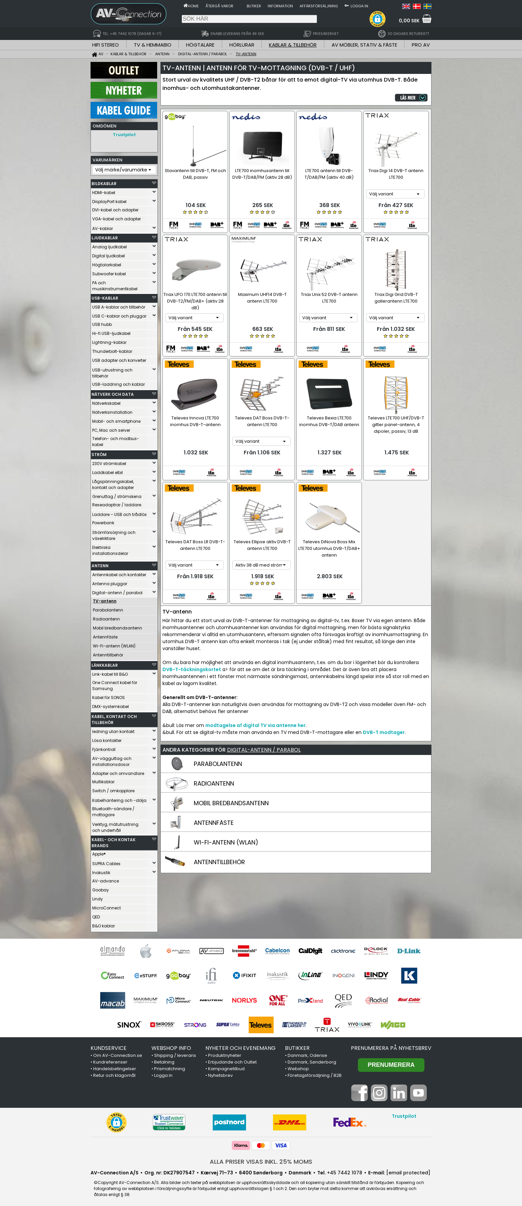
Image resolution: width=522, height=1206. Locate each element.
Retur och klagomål (114, 1074)
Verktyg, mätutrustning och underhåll (115, 826)
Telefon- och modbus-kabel (115, 440)
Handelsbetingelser (114, 1067)
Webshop (298, 1067)
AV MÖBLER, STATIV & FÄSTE (364, 44)
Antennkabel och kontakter (119, 573)
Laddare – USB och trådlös (119, 513)
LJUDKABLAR (105, 236)
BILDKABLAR (104, 182)
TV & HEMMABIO (152, 44)
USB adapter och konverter (119, 359)
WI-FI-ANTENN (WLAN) (226, 839)
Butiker (254, 6)
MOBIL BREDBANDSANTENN (231, 800)
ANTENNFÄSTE (214, 819)
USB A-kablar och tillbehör (118, 305)
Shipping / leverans (175, 1054)
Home (193, 6)
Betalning (164, 1060)
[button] (378, 19)
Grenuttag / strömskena (116, 495)
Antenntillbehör (108, 653)
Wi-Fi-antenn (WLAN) (114, 644)
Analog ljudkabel (109, 245)
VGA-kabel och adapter (116, 217)
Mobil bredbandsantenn (117, 626)
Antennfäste (105, 635)
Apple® (99, 852)
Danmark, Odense (307, 1054)
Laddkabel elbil (107, 471)
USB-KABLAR (105, 296)
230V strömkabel (109, 462)
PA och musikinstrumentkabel (114, 284)
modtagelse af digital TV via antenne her (255, 722)
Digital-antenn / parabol (117, 591)
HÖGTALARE (200, 44)
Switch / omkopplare (113, 789)
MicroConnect (106, 906)
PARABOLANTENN (218, 760)
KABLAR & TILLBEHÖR (293, 44)
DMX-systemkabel (110, 705)
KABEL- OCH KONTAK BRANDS (113, 841)
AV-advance (105, 879)
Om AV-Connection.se (117, 1054)
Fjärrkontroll (104, 748)
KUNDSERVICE (109, 1046)
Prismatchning (169, 1067)
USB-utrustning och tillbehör (112, 371)
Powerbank (103, 521)
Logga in (359, 6)
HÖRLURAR (241, 44)
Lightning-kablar (109, 341)
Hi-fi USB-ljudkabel (111, 332)
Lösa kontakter (107, 739)
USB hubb (102, 323)
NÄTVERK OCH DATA (113, 392)
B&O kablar (103, 924)
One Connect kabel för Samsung (114, 684)
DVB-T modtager (384, 729)
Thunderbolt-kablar (112, 350)
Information (280, 6)
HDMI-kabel (103, 191)
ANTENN (100, 564)
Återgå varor (219, 6)
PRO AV (421, 44)
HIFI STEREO (105, 44)
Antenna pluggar (109, 582)
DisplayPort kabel (109, 200)
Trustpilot (124, 134)
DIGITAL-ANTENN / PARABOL (264, 746)
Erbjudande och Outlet (232, 1060)
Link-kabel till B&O (110, 672)
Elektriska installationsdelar (110, 549)
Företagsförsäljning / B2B (315, 1074)
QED (96, 915)
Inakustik (101, 871)
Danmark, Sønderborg (312, 1060)
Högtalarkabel (106, 263)
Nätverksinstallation (112, 410)
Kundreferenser (110, 1060)
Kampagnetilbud (226, 1067)
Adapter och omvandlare (118, 772)
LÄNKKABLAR (105, 663)
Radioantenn (106, 617)
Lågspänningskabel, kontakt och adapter (113, 483)
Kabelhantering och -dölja (119, 799)
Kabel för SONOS (108, 696)
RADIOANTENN (214, 780)
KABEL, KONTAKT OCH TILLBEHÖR (114, 718)
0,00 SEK (409, 20)
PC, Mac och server (111, 428)
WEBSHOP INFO (171, 1046)
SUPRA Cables (106, 862)
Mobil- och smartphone (116, 419)
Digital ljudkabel (108, 254)
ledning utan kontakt (113, 730)
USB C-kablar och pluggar (119, 314)
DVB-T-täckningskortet (191, 666)
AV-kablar (102, 227)
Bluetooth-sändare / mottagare (113, 810)
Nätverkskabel (106, 401)
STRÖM (99, 453)
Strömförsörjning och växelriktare (113, 534)
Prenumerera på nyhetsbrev (391, 1046)
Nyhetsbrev (220, 1074)
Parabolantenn (108, 608)
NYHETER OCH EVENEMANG (240, 1046)
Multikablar (103, 780)
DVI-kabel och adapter (115, 208)
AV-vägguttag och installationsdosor (111, 760)
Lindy (97, 897)
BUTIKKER (297, 1046)
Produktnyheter (224, 1054)
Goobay (100, 888)
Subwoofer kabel (109, 272)
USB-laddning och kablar (118, 382)
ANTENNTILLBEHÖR (219, 858)
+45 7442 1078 (344, 1171)
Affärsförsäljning (319, 6)
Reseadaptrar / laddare (116, 503)
